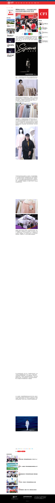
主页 (7, 7)
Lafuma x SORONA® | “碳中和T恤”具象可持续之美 (10, 35)
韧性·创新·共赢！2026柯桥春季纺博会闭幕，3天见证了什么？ (28, 459)
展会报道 (12, 7)
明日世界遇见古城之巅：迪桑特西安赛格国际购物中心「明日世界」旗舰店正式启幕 (45, 41)
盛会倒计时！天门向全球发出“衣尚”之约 (10, 26)
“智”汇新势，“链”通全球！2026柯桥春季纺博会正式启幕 (27, 482)
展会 (9, 7)
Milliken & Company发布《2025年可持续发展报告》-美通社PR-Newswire (45, 28)
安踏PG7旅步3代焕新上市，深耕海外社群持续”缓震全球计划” (45, 33)
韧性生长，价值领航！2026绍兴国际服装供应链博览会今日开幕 (28, 467)
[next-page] (40, 44)
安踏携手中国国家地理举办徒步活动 (45, 37)
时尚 (7, 34)
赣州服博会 (23, 451)
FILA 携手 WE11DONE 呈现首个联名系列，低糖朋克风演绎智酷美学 (45, 24)
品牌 (42, 22)
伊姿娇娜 (19, 451)
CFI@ (11, 12)
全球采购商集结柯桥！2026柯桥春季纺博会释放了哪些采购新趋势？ (28, 474)
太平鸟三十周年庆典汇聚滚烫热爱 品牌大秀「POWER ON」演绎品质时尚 (10, 56)
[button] (47, 0)
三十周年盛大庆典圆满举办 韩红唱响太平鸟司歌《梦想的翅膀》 (10, 45)
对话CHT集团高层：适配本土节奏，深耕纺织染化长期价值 (27, 489)
